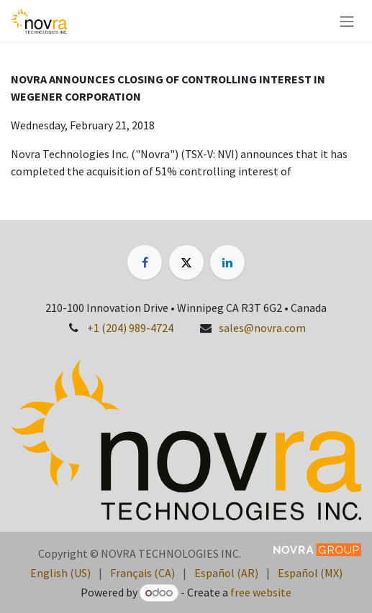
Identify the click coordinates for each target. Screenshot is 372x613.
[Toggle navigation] (346, 21)
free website (260, 592)
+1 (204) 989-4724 (130, 328)
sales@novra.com (262, 328)
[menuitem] (60, 573)
